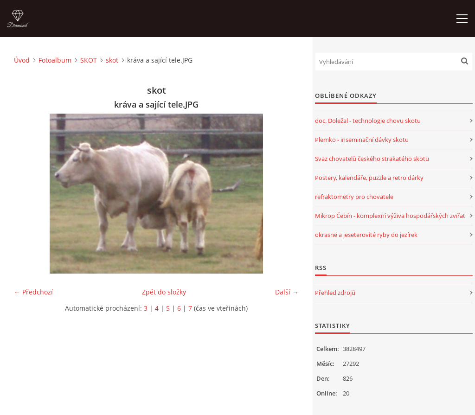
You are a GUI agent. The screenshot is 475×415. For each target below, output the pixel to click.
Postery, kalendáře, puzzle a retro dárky (369, 177)
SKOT (88, 60)
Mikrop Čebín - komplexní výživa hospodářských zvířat (390, 215)
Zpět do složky (164, 291)
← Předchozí (33, 291)
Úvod (22, 60)
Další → (287, 291)
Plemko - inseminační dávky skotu (362, 139)
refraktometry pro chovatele (354, 196)
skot (112, 60)
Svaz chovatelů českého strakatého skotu (372, 158)
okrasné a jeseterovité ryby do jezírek (366, 234)
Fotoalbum (55, 60)
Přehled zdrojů (335, 292)
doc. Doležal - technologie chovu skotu (368, 120)
